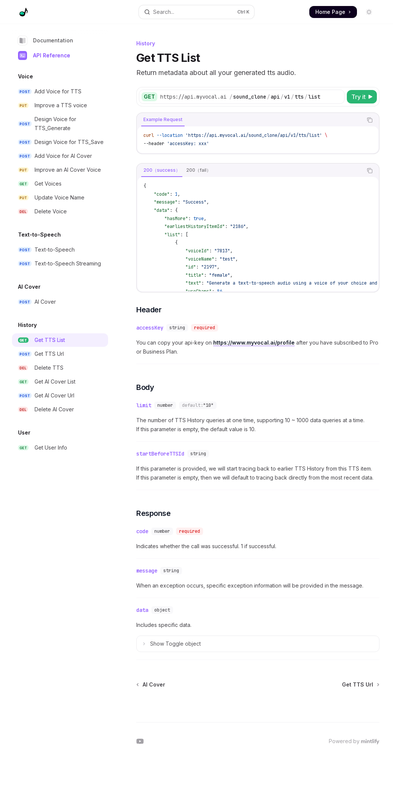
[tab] (163, 119)
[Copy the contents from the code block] (370, 120)
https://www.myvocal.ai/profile (254, 342)
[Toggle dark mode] (369, 12)
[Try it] (362, 96)
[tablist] (249, 120)
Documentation (45, 40)
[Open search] (196, 12)
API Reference (44, 55)
